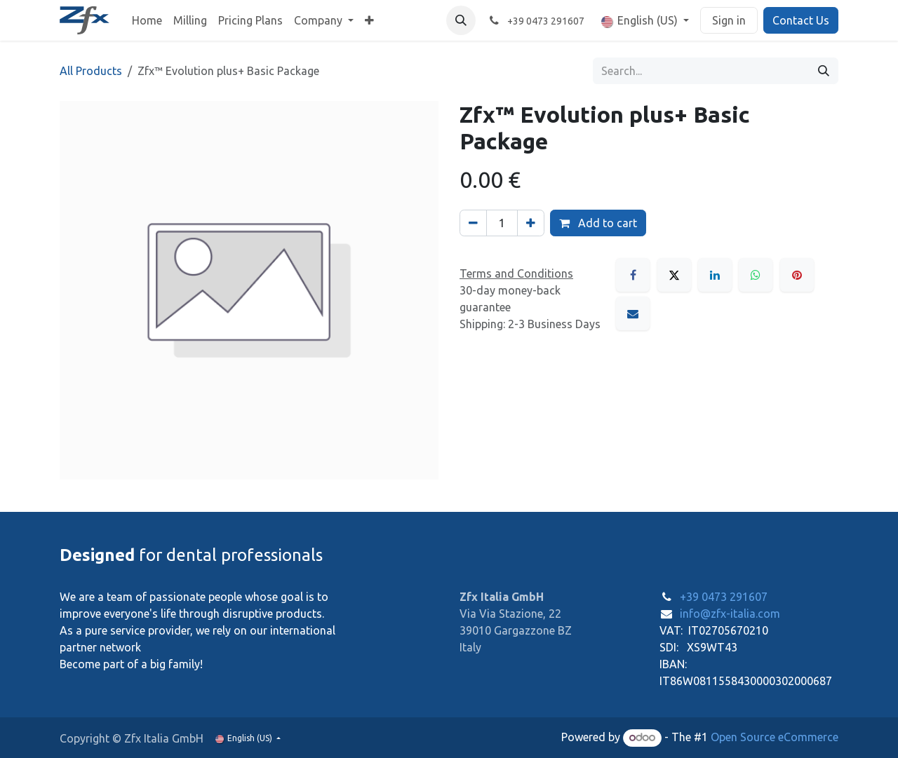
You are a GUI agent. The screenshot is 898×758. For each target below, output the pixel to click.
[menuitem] (147, 20)
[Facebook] (633, 275)
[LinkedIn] (715, 275)
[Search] (823, 70)
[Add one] (530, 223)
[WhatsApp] (755, 275)
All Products (91, 71)
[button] (461, 20)
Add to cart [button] (598, 223)
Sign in (729, 20)
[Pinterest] (797, 275)
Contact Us (800, 20)
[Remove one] (473, 223)
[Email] (633, 313)
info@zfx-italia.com (730, 613)
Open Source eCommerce (774, 737)
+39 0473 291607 (724, 596)
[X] (674, 275)
